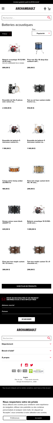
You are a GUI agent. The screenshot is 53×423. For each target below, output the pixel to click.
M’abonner (26, 319)
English (25, 377)
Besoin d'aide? (8, 350)
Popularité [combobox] (41, 33)
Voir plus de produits (26, 286)
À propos (5, 357)
